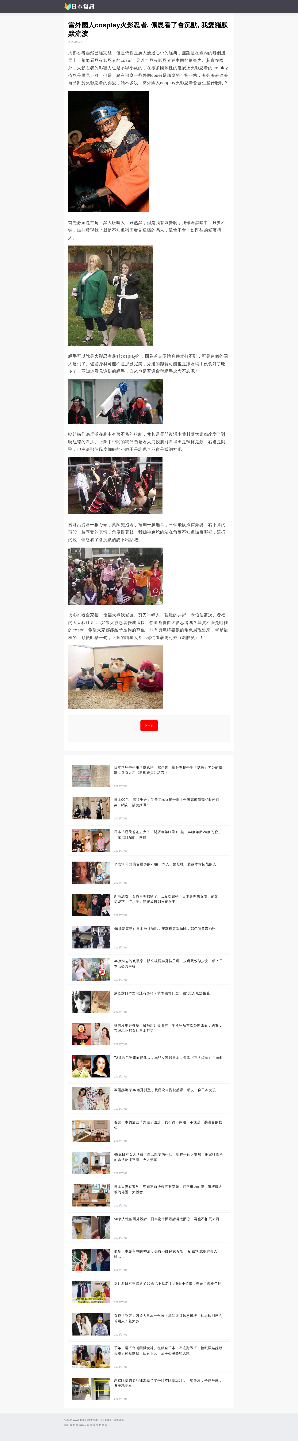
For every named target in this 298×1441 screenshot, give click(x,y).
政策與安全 (82, 1425)
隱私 (98, 1425)
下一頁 (149, 725)
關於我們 (69, 1425)
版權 (104, 1425)
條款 (92, 1425)
